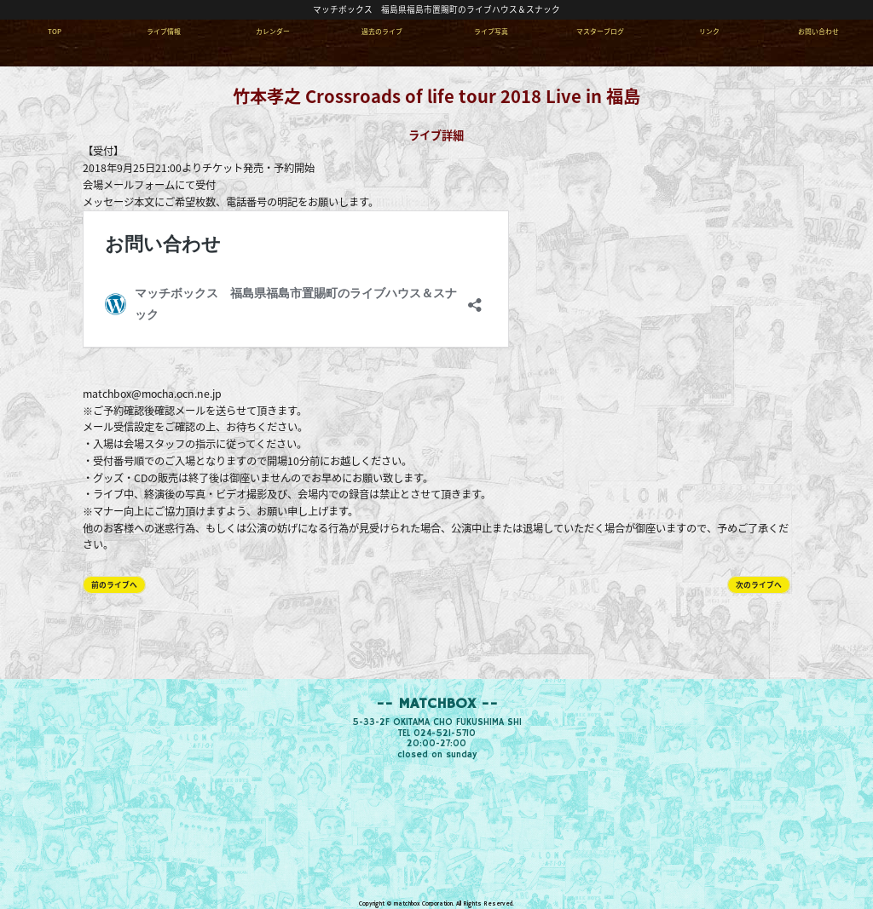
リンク (709, 31)
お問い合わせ (818, 31)
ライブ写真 (491, 31)
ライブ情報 (164, 31)
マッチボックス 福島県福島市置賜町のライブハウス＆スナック (436, 9)
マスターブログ (600, 31)
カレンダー (273, 31)
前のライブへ (114, 584)
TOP (54, 31)
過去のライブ (381, 31)
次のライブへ (759, 584)
